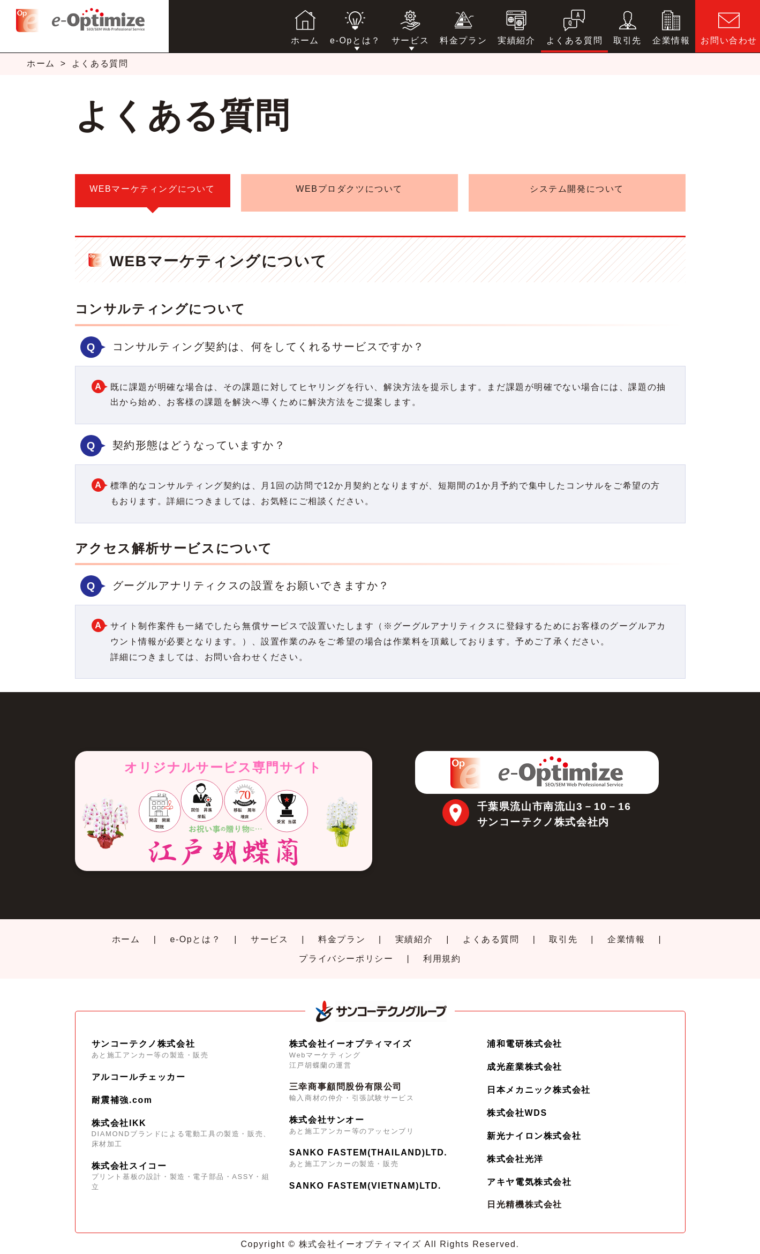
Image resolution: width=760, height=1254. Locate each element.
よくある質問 (491, 931)
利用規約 (442, 951)
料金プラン (341, 931)
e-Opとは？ (195, 931)
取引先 (563, 931)
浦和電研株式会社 (524, 1036)
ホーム (41, 63)
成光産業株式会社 (524, 1059)
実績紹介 (414, 931)
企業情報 (626, 931)
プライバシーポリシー (346, 951)
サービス (269, 931)
